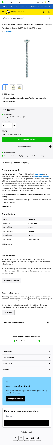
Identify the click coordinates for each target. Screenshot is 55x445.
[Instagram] (21, 438)
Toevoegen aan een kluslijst (14, 163)
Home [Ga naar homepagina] (4, 24)
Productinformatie (17, 98)
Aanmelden (27, 423)
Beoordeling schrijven (11, 281)
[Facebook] (15, 438)
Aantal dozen (6, 121)
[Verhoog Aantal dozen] (14, 125)
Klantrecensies (41, 98)
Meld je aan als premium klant (39, 7)
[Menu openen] (3, 12)
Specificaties (29, 98)
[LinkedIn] (26, 438)
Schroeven (39, 24)
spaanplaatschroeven (41, 176)
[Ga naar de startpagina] (15, 12)
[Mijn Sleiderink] (43, 12)
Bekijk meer (7, 244)
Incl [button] (49, 3)
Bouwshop (11, 24)
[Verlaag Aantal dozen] (3, 125)
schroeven (39, 174)
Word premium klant (15, 399)
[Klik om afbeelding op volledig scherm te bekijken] (26, 58)
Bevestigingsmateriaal (25, 24)
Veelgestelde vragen (9, 101)
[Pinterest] (32, 438)
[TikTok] (38, 438)
